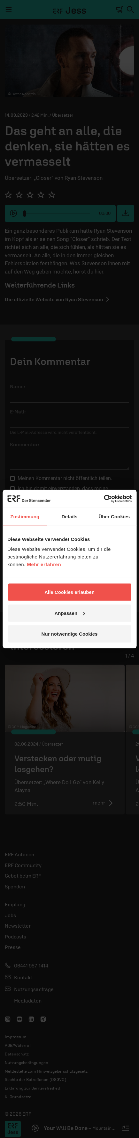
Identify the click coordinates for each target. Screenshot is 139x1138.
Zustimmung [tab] (24, 516)
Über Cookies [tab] (114, 516)
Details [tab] (70, 516)
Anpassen (69, 613)
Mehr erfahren (44, 564)
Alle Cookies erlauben (69, 592)
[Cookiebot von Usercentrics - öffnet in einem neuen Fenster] (104, 499)
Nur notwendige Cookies (70, 634)
